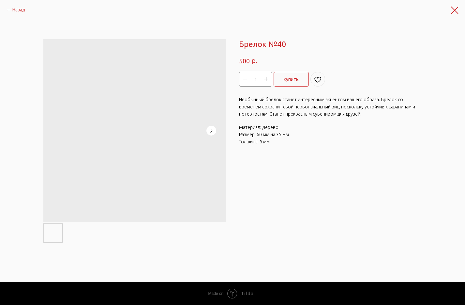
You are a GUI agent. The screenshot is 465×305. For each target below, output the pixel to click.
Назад (18, 9)
